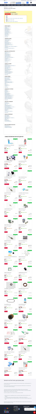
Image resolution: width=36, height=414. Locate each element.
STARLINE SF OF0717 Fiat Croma (8, 320)
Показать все (6, 36)
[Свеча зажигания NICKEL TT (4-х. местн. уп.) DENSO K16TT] (10, 189)
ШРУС (5, 83)
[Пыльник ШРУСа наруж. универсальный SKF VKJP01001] (10, 364)
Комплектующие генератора (8, 111)
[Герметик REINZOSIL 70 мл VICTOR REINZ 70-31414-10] (10, 141)
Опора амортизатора (7, 67)
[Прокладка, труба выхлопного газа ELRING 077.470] (25, 253)
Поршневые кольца (7, 52)
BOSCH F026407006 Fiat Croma (22, 161)
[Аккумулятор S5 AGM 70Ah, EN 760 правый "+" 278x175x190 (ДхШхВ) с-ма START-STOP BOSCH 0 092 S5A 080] (25, 237)
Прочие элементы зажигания (8, 108)
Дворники (6, 119)
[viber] (8, 412)
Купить (6, 152)
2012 (10, 18)
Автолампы (6, 102)
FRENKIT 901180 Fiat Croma (7, 272)
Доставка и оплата (23, 0)
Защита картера (7, 115)
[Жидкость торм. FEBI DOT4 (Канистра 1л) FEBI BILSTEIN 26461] (25, 141)
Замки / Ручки (6, 118)
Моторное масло (7, 125)
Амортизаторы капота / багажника (9, 117)
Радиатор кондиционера (8, 97)
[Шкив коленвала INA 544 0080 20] (25, 332)
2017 (18, 18)
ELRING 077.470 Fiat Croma (22, 256)
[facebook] (4, 412)
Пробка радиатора (7, 94)
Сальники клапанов (7, 55)
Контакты (28, 0)
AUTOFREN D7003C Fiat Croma (8, 161)
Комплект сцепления (7, 77)
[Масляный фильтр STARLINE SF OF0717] (11, 316)
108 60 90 (12, 2)
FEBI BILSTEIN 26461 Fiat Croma (23, 145)
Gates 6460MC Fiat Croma (7, 304)
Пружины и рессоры (7, 66)
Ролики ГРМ (6, 35)
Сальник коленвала (7, 60)
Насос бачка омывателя (8, 121)
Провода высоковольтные (8, 105)
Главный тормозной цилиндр (8, 44)
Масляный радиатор (7, 93)
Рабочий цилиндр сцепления (8, 82)
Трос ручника (6, 41)
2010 (6, 18)
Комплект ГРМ (7, 34)
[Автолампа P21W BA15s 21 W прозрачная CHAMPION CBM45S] (10, 205)
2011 (8, 18)
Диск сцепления (7, 78)
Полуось (6, 84)
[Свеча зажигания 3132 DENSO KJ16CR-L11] (25, 348)
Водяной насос (7, 91)
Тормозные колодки (7, 39)
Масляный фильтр (7, 28)
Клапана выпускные (7, 54)
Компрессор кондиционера (8, 98)
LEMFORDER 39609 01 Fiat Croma (23, 272)
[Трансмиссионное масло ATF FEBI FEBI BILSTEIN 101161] (25, 364)
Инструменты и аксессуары (8, 127)
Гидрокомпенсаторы (7, 56)
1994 (13, 21)
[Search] (27, 3)
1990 (6, 21)
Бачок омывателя (7, 120)
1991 (8, 21)
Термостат (6, 92)
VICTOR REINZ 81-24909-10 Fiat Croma (23, 288)
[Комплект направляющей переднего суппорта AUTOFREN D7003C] (10, 157)
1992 (10, 21)
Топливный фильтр (7, 31)
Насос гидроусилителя (8, 73)
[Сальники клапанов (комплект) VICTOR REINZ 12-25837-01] (25, 189)
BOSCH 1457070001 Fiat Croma (23, 320)
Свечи (5, 104)
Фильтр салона (7, 30)
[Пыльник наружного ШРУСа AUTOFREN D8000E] (10, 173)
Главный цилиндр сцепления (8, 81)
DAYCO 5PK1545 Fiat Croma (22, 304)
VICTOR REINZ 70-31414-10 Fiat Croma (9, 145)
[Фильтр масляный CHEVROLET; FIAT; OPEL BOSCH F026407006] (25, 157)
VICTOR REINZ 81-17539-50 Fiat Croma (9, 288)
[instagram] (5, 412)
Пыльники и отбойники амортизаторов (10, 65)
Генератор (6, 110)
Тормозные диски (7, 40)
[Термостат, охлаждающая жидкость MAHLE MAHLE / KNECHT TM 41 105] (10, 348)
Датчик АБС (6, 47)
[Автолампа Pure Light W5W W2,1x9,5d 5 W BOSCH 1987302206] (25, 173)
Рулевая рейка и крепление (8, 71)
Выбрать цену (7, 168)
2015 (15, 18)
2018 (20, 18)
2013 (11, 18)
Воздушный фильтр (7, 29)
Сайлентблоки (6, 68)
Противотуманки (7, 103)
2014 (13, 18)
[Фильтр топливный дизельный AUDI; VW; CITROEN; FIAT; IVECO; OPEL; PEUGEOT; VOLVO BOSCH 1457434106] (25, 221)
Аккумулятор (6, 109)
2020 (6, 16)
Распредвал (6, 58)
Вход (31, 0)
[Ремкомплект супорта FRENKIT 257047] (25, 205)
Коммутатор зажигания (8, 107)
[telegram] (7, 412)
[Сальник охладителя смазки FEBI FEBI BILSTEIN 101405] (10, 332)
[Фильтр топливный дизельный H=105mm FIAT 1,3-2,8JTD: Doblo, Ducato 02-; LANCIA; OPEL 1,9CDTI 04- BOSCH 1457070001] (25, 316)
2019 (22, 18)
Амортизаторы (7, 64)
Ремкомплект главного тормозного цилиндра (11, 46)
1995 (15, 21)
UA (4, 0)
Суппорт (6, 45)
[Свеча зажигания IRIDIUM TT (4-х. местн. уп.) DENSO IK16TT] (10, 237)
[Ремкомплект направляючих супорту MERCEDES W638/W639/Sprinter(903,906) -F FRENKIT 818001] (10, 221)
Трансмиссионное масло (8, 126)
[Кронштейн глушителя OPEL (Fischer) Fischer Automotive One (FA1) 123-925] (10, 253)
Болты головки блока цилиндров (9, 57)
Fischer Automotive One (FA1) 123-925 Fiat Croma (10, 256)
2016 (16, 18)
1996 (16, 21)
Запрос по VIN (15, 410)
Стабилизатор (6, 70)
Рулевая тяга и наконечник (8, 72)
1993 (11, 21)
